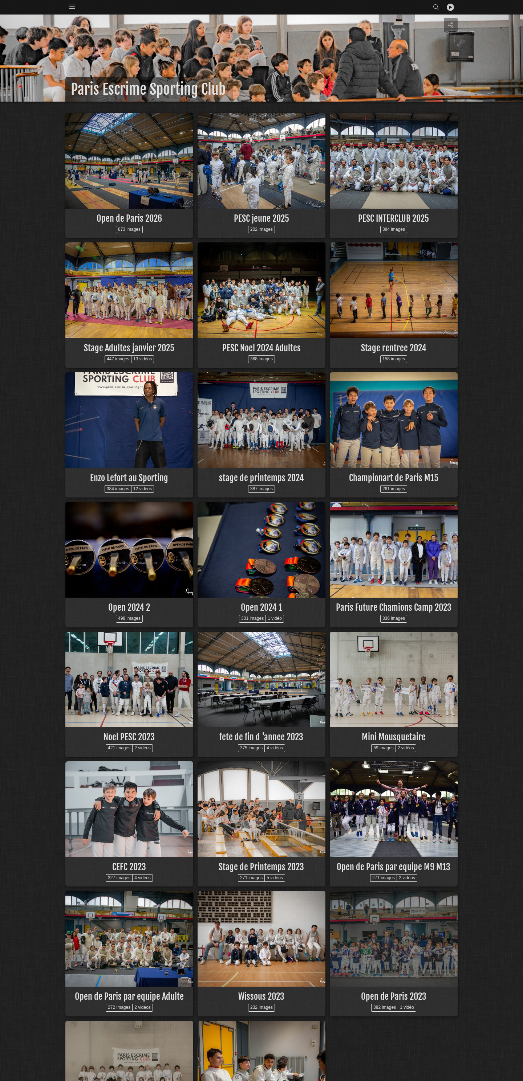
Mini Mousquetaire (394, 737)
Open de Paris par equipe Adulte (129, 996)
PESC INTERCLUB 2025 (393, 218)
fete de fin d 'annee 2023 (261, 737)
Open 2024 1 (261, 607)
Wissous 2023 (261, 996)
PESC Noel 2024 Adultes (261, 348)
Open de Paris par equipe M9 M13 (393, 866)
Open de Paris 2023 (393, 996)
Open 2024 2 (129, 607)
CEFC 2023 (129, 866)
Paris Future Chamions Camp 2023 (393, 607)
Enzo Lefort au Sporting (129, 477)
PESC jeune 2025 (261, 218)
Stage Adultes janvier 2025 (129, 348)
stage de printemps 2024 (261, 477)
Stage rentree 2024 (393, 348)
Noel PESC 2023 (129, 737)
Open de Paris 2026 (129, 218)
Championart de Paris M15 (393, 477)
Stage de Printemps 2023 (261, 866)
